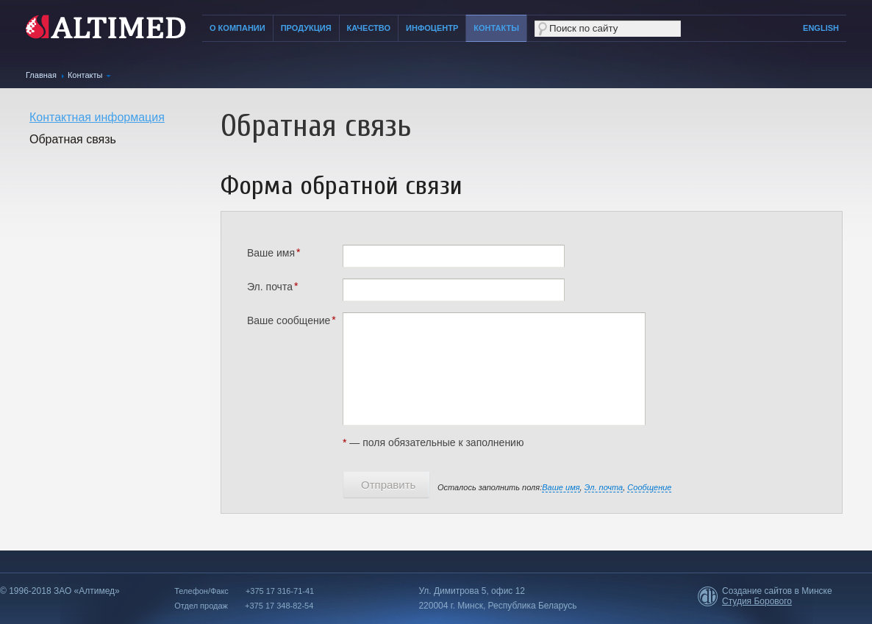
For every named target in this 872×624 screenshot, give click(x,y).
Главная (41, 75)
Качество (369, 28)
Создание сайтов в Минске (777, 591)
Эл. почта (604, 487)
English (821, 28)
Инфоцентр (432, 28)
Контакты (496, 28)
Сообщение (649, 487)
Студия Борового (757, 601)
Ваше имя (560, 487)
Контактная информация (97, 117)
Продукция (306, 28)
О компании (237, 28)
